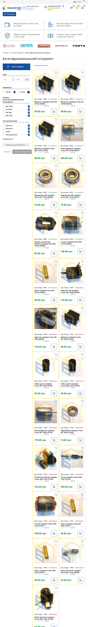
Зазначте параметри (22, 152)
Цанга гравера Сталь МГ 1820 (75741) (71, 525)
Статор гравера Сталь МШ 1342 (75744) (45, 525)
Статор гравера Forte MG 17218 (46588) (71, 243)
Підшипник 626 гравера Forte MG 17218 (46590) (44, 196)
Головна (6, 53)
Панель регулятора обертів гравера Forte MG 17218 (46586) (45, 244)
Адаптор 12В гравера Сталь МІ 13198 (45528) (70, 291)
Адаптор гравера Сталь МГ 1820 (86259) (45, 338)
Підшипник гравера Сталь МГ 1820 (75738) (72, 431)
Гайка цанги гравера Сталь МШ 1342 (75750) (70, 385)
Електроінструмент (17, 53)
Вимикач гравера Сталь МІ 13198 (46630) (72, 103)
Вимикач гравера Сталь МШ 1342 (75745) (44, 149)
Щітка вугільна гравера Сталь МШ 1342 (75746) (44, 618)
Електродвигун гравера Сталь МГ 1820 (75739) (44, 431)
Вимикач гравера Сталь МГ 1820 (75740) (71, 338)
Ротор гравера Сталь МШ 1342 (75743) (71, 478)
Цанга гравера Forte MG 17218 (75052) (44, 291)
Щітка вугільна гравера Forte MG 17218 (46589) (71, 571)
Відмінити (7, 152)
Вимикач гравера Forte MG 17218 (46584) (45, 103)
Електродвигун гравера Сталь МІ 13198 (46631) (71, 149)
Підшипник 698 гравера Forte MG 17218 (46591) (71, 196)
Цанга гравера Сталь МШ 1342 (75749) (44, 571)
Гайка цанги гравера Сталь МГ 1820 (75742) (43, 385)
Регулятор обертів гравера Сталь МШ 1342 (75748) (45, 478)
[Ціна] (7, 79)
